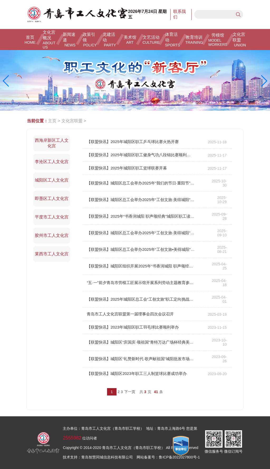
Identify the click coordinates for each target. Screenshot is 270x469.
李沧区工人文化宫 (52, 161)
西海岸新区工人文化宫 (52, 143)
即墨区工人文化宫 (52, 198)
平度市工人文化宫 (52, 217)
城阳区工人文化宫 (52, 180)
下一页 (129, 392)
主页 (52, 121)
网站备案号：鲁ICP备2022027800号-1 (168, 457)
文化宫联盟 (72, 121)
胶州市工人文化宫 (52, 235)
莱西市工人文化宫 (52, 254)
